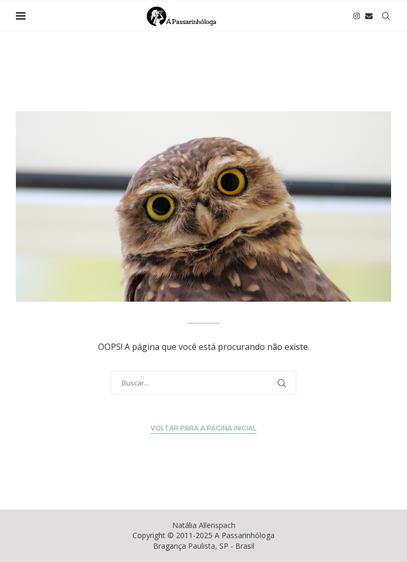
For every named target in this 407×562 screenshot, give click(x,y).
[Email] (369, 16)
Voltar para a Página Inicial (203, 428)
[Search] (386, 16)
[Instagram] (356, 16)
